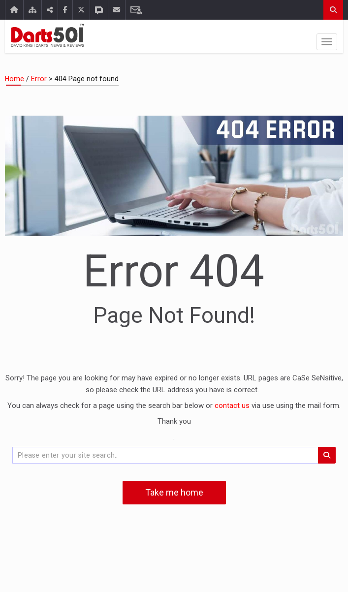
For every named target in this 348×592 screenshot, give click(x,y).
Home (14, 79)
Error (39, 79)
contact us (233, 405)
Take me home (174, 492)
